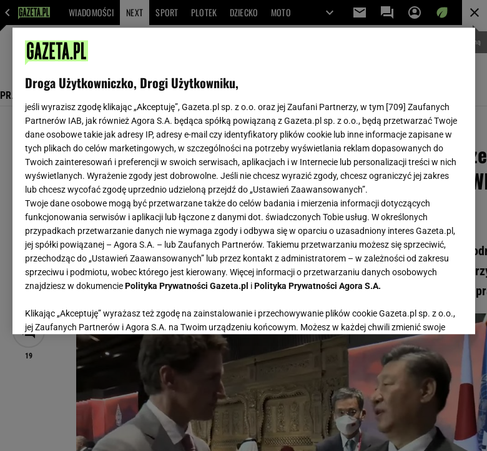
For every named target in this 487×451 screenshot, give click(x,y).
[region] (243, 181)
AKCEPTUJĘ (419, 310)
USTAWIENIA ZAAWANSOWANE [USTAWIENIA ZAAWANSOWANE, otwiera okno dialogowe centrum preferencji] (106, 309)
